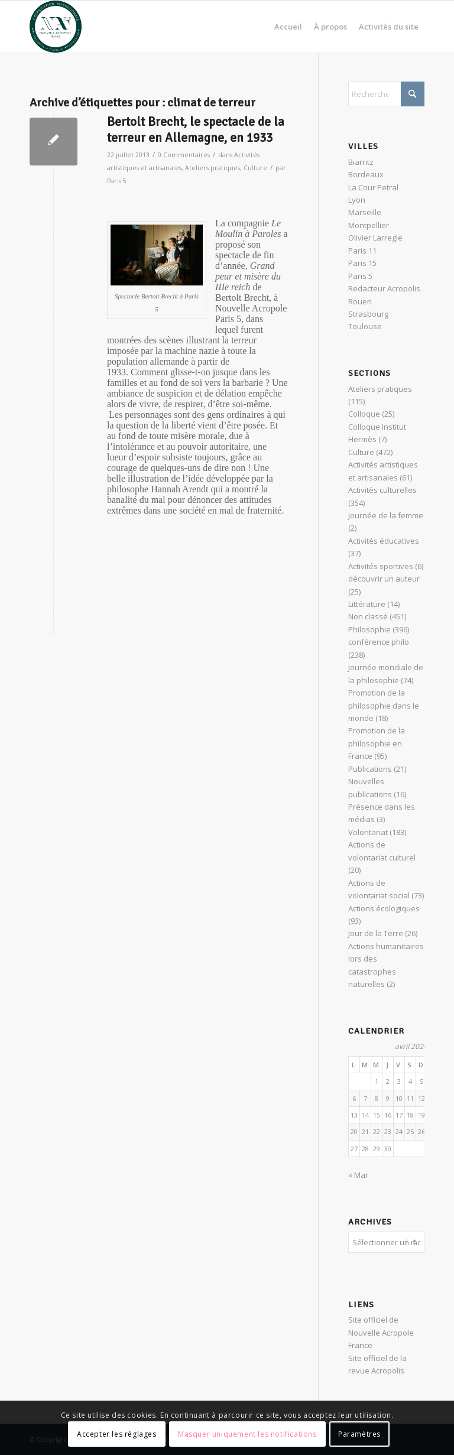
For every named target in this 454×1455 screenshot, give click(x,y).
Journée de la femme (385, 515)
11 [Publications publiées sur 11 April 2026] (410, 1098)
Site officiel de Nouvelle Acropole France (381, 1332)
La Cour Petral (373, 187)
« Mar (358, 1175)
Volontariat (368, 832)
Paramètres (359, 1434)
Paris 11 (362, 250)
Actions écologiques (384, 908)
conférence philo (378, 641)
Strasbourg (368, 313)
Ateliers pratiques (212, 168)
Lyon (356, 199)
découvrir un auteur (384, 578)
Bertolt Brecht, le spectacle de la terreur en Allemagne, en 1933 (195, 129)
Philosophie (369, 629)
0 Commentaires (184, 155)
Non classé (368, 616)
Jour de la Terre (375, 933)
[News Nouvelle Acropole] (56, 27)
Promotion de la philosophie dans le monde (383, 705)
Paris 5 (117, 181)
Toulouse (365, 326)
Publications (370, 769)
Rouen (360, 301)
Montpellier (368, 225)
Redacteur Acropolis (384, 288)
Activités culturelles (382, 490)
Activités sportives (380, 566)
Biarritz (361, 162)
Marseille (364, 212)
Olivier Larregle (375, 237)
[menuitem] (288, 27)
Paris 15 (362, 263)
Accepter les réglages (117, 1434)
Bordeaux (366, 174)
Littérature (366, 604)
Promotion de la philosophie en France (376, 743)
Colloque (364, 413)
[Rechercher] (386, 94)
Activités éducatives (383, 540)
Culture (255, 168)
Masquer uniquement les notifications (247, 1434)
